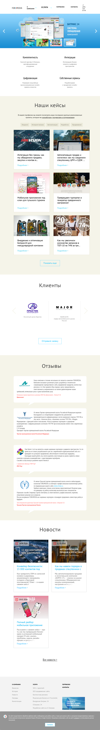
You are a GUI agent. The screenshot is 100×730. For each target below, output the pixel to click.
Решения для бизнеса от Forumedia (45, 698)
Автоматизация (52, 125)
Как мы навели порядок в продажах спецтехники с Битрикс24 (68, 569)
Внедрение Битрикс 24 (41, 701)
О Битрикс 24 (37, 705)
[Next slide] (96, 31)
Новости (15, 695)
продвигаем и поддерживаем (63, 117)
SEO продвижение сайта (41, 691)
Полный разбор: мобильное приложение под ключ (29, 625)
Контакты (74, 7)
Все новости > (50, 660)
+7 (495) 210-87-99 (84, 7)
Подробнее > (22, 165)
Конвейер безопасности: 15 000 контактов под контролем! (30, 569)
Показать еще (50, 263)
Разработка (65, 125)
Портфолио (60, 7)
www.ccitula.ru (58, 486)
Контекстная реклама (40, 695)
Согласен (50, 725)
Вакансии (15, 688)
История (15, 691)
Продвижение (76, 125)
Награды (15, 698)
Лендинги (25, 125)
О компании (30, 8)
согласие (76, 718)
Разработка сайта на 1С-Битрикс (44, 708)
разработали (47, 117)
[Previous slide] (4, 31)
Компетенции (16, 701)
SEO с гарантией (38, 688)
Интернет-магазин (38, 125)
